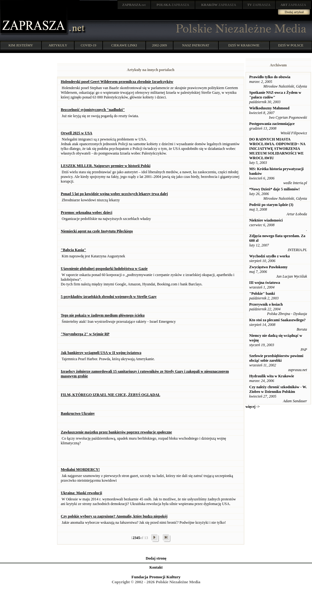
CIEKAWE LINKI (124, 45)
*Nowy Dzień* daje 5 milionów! (274, 189)
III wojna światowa (264, 282)
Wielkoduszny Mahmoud (269, 108)
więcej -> (253, 406)
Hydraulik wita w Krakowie (271, 376)
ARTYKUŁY (58, 45)
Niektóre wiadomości (266, 220)
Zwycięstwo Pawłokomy (268, 267)
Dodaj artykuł (294, 12)
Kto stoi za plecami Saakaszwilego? (277, 320)
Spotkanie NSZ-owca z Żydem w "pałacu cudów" (275, 94)
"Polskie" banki (262, 293)
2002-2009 (159, 45)
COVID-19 (88, 45)
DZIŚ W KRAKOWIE (244, 45)
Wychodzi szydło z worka (269, 256)
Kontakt (156, 567)
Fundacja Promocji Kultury (155, 577)
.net (134, 5)
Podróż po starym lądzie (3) (271, 205)
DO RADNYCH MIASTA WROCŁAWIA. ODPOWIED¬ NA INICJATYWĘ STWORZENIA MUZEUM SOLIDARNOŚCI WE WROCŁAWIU (277, 148)
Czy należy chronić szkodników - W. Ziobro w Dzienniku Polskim (278, 389)
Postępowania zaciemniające (272, 124)
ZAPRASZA (173, 5)
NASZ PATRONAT (195, 45)
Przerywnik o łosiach (266, 304)
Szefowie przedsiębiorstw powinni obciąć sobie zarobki (276, 358)
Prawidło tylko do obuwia (269, 77)
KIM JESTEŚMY (20, 45)
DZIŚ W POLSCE (290, 45)
